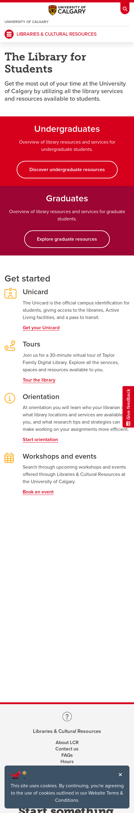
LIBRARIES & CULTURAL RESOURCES (56, 34)
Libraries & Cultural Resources (67, 731)
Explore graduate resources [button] (67, 239)
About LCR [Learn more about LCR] (67, 742)
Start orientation (40, 440)
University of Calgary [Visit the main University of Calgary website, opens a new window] (27, 22)
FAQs (67, 755)
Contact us (67, 748)
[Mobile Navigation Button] (9, 34)
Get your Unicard (41, 328)
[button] (120, 774)
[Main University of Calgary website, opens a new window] (67, 11)
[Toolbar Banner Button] (124, 7)
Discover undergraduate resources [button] (67, 170)
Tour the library (39, 380)
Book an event (38, 492)
